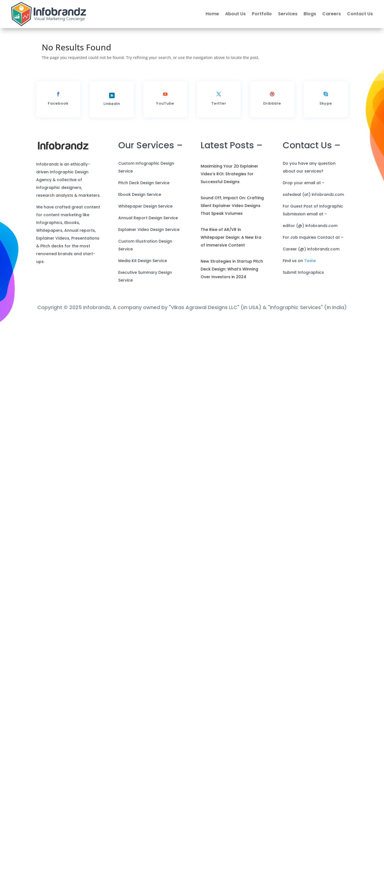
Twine (310, 260)
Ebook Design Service (139, 194)
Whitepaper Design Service (145, 206)
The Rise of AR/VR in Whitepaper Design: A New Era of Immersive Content (231, 237)
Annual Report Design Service (148, 218)
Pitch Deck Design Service (143, 183)
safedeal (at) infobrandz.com (313, 194)
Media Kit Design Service (142, 260)
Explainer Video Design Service (148, 229)
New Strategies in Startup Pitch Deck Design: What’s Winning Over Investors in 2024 (232, 269)
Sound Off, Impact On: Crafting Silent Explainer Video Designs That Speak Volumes (232, 205)
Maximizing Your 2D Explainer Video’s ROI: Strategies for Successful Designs (229, 173)
